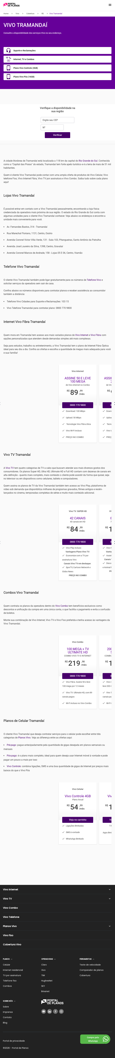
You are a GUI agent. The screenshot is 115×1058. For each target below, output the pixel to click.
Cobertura (85, 975)
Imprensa (8, 1012)
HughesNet (46, 980)
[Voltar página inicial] (11, 5)
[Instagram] (61, 1011)
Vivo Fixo (8, 935)
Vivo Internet (81, 335)
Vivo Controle (14, 766)
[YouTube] (43, 1011)
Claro (44, 964)
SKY (43, 986)
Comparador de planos (92, 970)
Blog (5, 1022)
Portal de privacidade (14, 1040)
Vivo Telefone (11, 917)
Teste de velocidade (90, 964)
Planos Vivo (24, 737)
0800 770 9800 (78, 405)
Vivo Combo (61, 605)
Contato (7, 1017)
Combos (7, 986)
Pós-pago (12, 755)
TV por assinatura (12, 975)
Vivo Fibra (96, 335)
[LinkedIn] (49, 1011)
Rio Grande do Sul (88, 160)
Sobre (6, 1006)
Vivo (43, 970)
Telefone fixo (10, 980)
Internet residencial (13, 970)
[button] (110, 5)
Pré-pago (11, 745)
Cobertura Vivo (12, 944)
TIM (43, 975)
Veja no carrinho (77, 819)
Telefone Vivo (94, 280)
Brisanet (45, 991)
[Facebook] (55, 1011)
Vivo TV (10, 468)
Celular (6, 964)
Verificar (57, 135)
